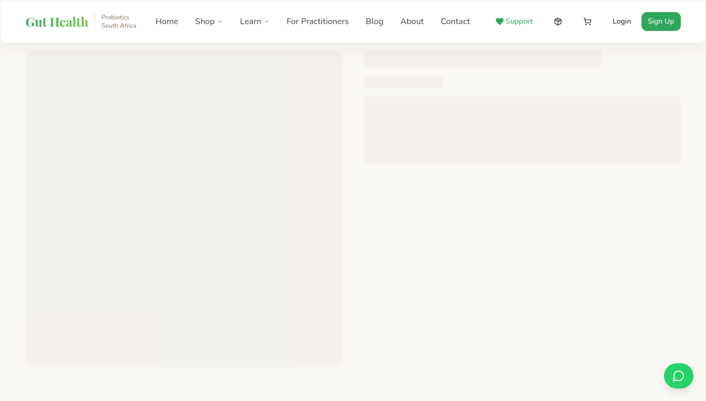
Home (166, 21)
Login (622, 21)
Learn (255, 21)
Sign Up (661, 21)
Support (514, 21)
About (412, 21)
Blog (375, 21)
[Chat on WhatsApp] (678, 375)
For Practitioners (318, 21)
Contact (455, 21)
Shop (209, 21)
